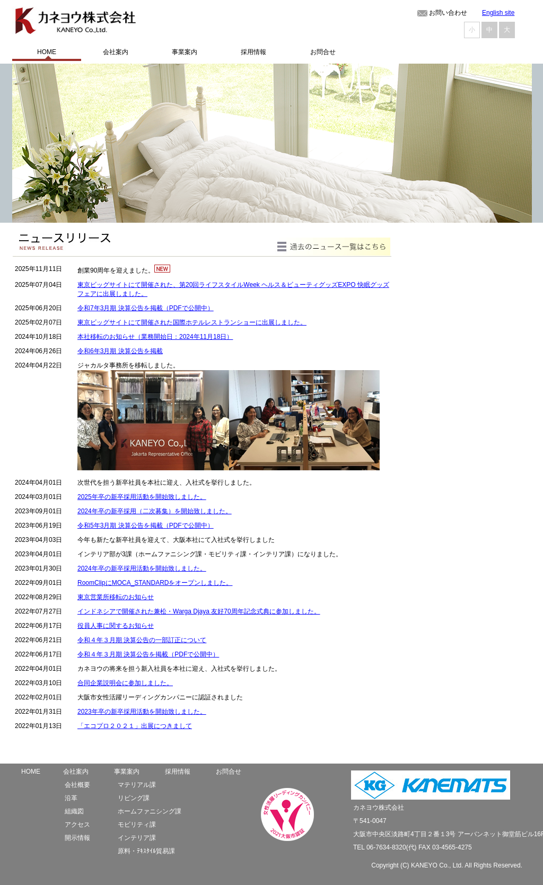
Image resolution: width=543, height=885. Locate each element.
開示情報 (77, 838)
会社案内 (76, 771)
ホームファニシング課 (149, 811)
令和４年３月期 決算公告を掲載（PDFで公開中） (148, 654)
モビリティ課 (137, 824)
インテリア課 (137, 838)
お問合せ (228, 771)
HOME (30, 771)
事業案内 (126, 771)
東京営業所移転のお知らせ (115, 597)
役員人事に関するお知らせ (115, 625)
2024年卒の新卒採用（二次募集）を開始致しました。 (154, 511)
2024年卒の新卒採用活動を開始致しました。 (141, 568)
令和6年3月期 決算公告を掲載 (120, 351)
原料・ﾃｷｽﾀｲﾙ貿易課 (146, 851)
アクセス (77, 824)
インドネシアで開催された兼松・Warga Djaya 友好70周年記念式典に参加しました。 (198, 611)
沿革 (71, 798)
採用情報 (177, 771)
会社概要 (77, 784)
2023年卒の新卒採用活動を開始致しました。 (141, 711)
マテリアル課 (137, 784)
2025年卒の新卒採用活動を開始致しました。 (141, 497)
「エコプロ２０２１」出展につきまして (134, 726)
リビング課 (134, 798)
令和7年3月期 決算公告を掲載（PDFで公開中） (145, 308)
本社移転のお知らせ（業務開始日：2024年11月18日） (155, 336)
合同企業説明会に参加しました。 (125, 683)
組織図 (74, 811)
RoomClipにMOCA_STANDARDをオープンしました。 (154, 582)
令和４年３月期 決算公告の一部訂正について (141, 640)
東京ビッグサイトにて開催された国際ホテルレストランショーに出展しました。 (191, 322)
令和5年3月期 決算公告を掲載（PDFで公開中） (145, 525)
